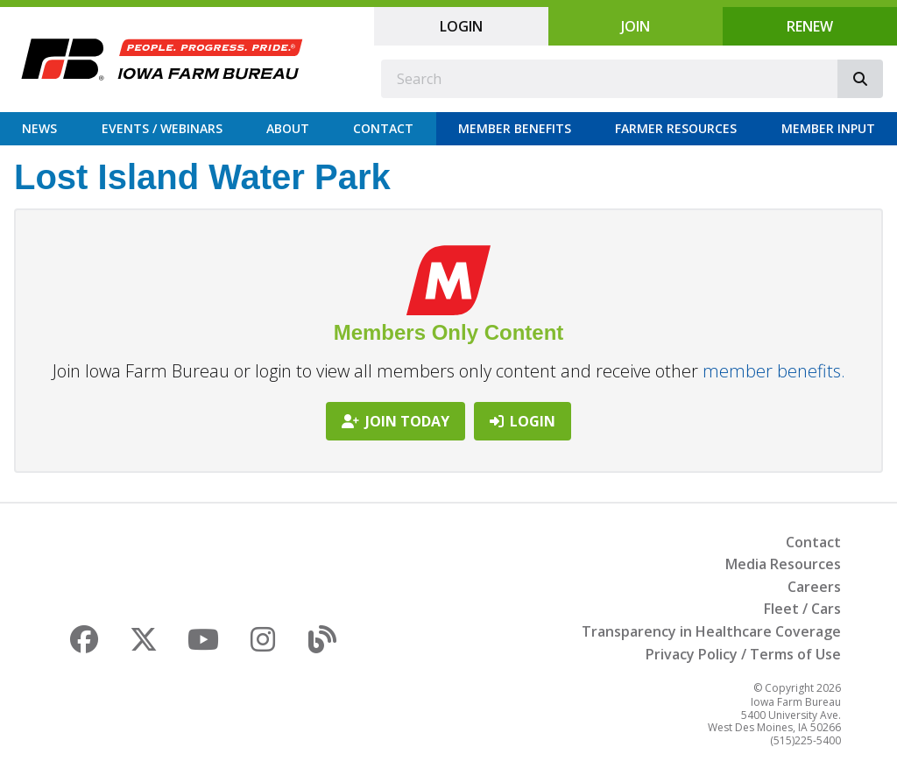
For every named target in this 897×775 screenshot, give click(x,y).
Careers (814, 586)
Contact (383, 128)
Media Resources (783, 564)
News (39, 128)
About (287, 128)
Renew (810, 26)
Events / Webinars (162, 128)
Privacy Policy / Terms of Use (743, 654)
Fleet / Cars (802, 608)
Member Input (828, 128)
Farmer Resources (676, 128)
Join (635, 26)
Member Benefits (514, 128)
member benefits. (774, 371)
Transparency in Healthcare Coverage (711, 631)
